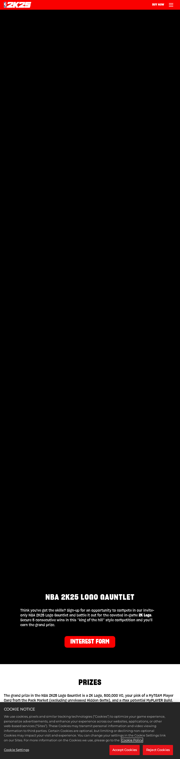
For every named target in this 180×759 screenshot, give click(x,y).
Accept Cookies (124, 750)
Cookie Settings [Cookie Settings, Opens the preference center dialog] (16, 750)
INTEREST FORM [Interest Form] (89, 642)
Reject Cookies (158, 750)
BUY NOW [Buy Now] (158, 4)
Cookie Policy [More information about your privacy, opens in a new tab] (132, 740)
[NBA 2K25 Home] (17, 5)
